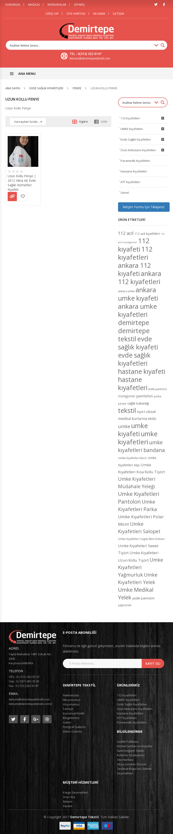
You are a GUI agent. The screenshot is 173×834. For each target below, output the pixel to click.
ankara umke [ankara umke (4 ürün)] (126, 291)
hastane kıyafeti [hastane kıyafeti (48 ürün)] (141, 371)
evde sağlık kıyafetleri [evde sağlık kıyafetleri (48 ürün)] (134, 359)
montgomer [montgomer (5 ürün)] (126, 396)
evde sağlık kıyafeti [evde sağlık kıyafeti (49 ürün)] (138, 343)
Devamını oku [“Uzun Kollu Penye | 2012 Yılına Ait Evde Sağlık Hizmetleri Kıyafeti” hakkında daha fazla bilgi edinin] (12, 196)
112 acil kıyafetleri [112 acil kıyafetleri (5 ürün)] (147, 233)
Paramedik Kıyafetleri (135, 161)
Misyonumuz (71, 700)
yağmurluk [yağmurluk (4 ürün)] (124, 605)
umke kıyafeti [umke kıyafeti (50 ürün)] (133, 429)
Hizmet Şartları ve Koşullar (135, 746)
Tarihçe (68, 709)
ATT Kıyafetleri (130, 182)
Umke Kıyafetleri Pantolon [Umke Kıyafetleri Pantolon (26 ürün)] (138, 497)
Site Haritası (75, 14)
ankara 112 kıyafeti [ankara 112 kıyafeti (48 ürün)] (134, 269)
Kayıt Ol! (153, 663)
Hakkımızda (71, 695)
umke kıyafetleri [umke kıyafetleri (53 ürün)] (138, 437)
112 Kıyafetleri (143, 118)
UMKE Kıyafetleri (143, 129)
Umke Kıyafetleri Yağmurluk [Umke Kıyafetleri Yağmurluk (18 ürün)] (140, 567)
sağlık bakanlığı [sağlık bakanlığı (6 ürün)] (138, 403)
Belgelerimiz (71, 718)
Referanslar (57, 4)
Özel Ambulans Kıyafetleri (143, 150)
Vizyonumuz (71, 704)
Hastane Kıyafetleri (134, 171)
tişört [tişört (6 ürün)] (141, 411)
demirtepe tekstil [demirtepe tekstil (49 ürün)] (134, 334)
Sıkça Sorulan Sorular (131, 764)
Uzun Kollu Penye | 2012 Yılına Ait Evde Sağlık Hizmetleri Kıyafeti (22, 183)
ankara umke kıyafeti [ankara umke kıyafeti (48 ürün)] (138, 293)
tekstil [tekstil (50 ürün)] (127, 410)
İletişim (118, 14)
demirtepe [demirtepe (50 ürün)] (133, 322)
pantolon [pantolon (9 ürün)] (144, 395)
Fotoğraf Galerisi (74, 727)
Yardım (67, 806)
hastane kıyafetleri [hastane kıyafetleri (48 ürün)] (133, 383)
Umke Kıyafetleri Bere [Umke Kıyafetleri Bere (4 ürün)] (132, 458)
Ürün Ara (69, 797)
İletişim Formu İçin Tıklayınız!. (144, 207)
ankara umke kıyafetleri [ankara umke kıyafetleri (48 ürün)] (137, 310)
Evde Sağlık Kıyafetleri (46, 88)
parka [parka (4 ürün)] (157, 396)
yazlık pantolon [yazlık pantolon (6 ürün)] (143, 598)
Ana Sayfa (12, 88)
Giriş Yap (52, 14)
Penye (77, 88)
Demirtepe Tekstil (84, 817)
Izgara (83, 121)
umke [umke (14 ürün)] (124, 426)
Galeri (67, 722)
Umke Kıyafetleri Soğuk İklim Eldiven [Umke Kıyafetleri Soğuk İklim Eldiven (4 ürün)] (141, 539)
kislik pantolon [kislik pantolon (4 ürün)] (157, 389)
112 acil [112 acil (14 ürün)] (125, 233)
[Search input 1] (80, 45)
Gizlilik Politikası (128, 742)
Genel (125, 193)
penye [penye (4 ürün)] (122, 403)
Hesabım (99, 14)
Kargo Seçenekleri (75, 792)
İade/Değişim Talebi (130, 751)
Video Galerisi (72, 731)
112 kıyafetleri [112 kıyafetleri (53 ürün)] (135, 253)
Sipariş (79, 4)
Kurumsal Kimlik (73, 713)
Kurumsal (12, 4)
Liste (104, 121)
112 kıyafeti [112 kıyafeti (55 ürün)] (134, 245)
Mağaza (34, 4)
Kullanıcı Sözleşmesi (130, 755)
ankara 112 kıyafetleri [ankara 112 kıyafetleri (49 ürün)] (139, 277)
